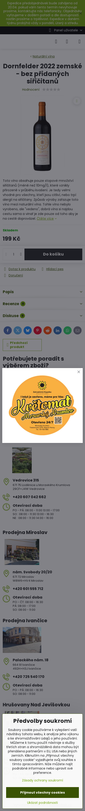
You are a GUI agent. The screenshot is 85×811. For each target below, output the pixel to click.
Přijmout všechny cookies (42, 792)
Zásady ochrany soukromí (42, 780)
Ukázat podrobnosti (42, 803)
